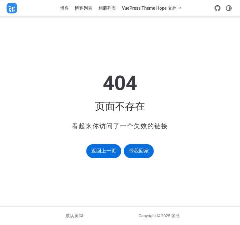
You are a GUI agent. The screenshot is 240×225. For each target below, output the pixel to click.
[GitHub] (217, 8)
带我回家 (139, 150)
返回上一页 (103, 150)
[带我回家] (14, 8)
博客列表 (83, 8)
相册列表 (107, 8)
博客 (64, 8)
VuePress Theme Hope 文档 (149, 8)
